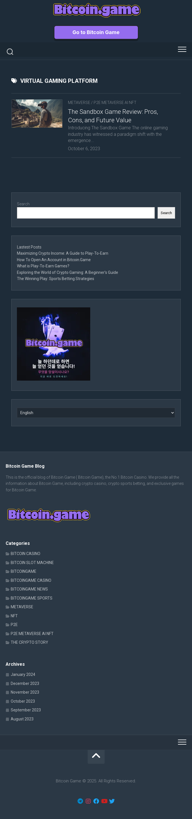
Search (23, 204)
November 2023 (25, 692)
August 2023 (22, 719)
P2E (14, 624)
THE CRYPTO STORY (29, 642)
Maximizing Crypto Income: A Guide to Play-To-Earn (62, 253)
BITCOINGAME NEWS (29, 589)
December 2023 (25, 683)
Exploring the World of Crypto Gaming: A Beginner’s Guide (67, 272)
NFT (14, 616)
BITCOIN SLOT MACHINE (32, 562)
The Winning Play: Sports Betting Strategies (55, 278)
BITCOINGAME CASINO (31, 580)
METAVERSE (79, 102)
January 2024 (23, 674)
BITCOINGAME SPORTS (31, 598)
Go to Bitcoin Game (96, 32)
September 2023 (26, 710)
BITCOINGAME (23, 571)
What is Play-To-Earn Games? (43, 266)
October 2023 (23, 701)
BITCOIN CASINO (25, 553)
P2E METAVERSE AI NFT (115, 102)
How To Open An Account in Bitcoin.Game (54, 260)
